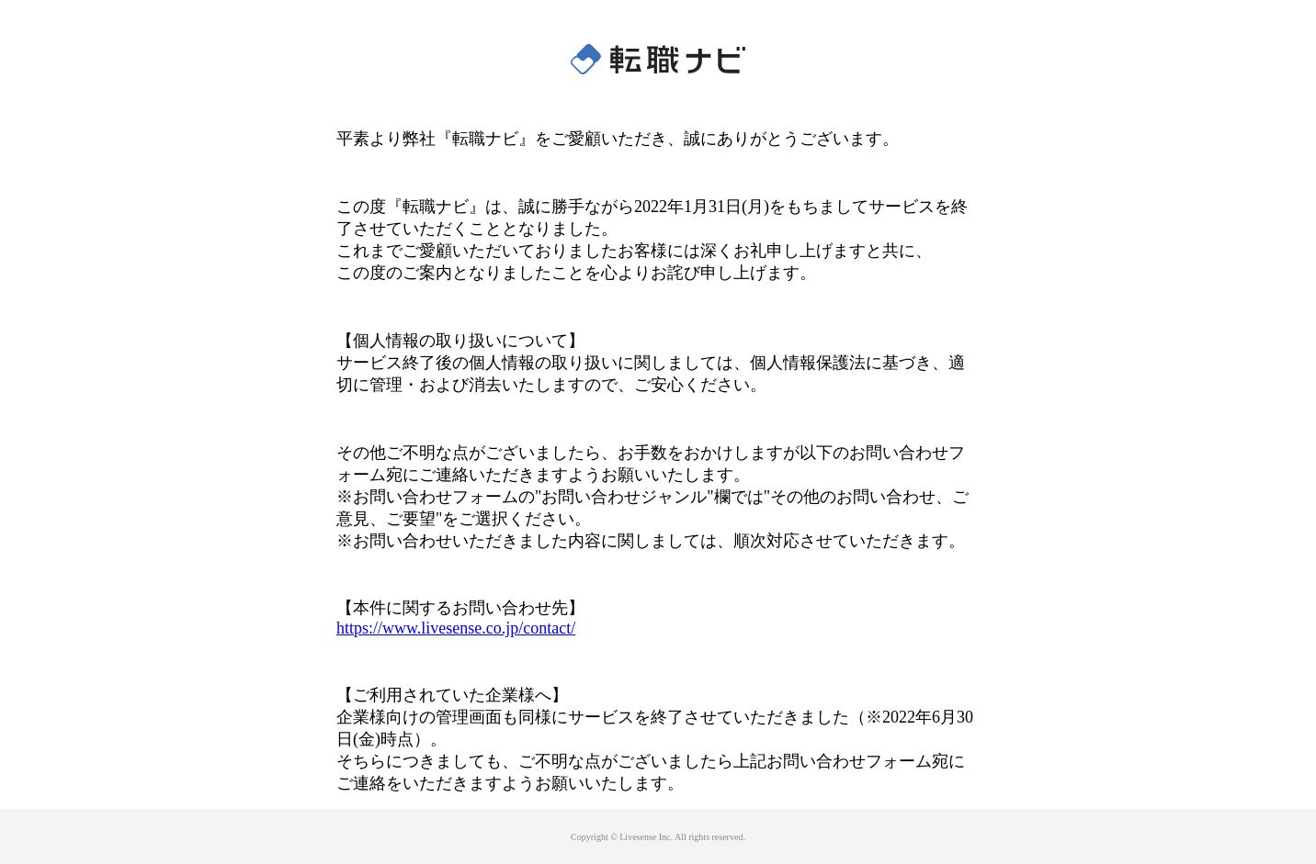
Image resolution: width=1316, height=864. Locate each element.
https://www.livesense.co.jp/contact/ (455, 628)
